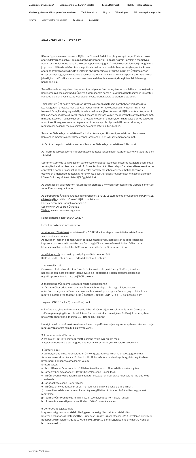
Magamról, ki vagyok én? (41, 5)
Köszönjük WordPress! (39, 451)
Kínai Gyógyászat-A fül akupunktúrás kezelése (51, 12)
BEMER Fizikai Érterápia (140, 5)
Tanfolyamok (89, 12)
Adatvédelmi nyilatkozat (54, 20)
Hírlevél (32, 20)
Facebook (78, 20)
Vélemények (121, 12)
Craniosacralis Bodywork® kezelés (78, 5)
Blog (106, 12)
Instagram (94, 20)
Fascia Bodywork (112, 5)
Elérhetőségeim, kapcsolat (147, 12)
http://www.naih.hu (51, 423)
